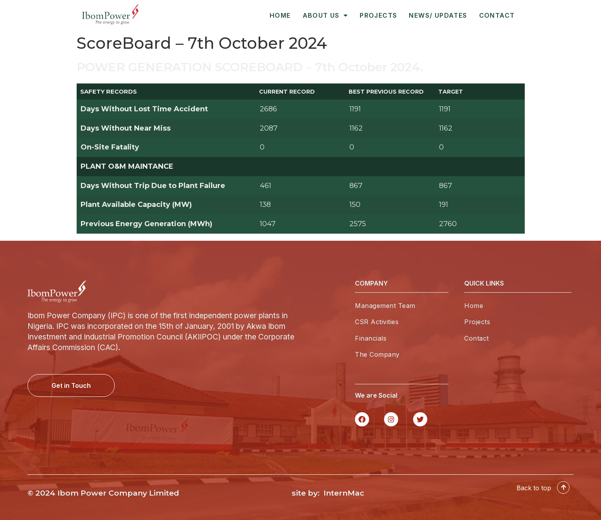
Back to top (533, 494)
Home (280, 15)
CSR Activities (377, 322)
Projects (378, 15)
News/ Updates (438, 15)
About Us (325, 15)
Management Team (385, 306)
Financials (370, 338)
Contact (497, 15)
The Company (377, 354)
